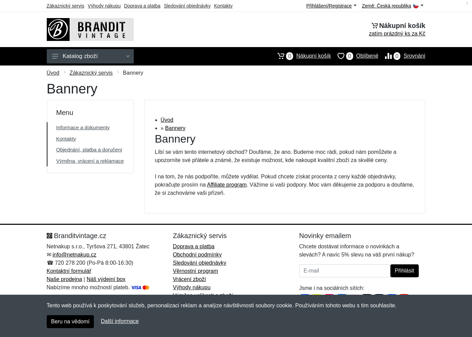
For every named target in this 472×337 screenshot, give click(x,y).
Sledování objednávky (187, 6)
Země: (392, 6)
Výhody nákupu (104, 6)
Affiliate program (226, 185)
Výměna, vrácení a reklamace (90, 161)
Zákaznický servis (65, 6)
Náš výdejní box (106, 279)
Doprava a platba (142, 6)
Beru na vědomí (70, 321)
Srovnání (402, 56)
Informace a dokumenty (83, 127)
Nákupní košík (301, 56)
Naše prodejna (64, 279)
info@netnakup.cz (74, 255)
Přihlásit (404, 271)
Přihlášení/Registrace (331, 5)
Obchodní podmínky (197, 255)
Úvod (53, 73)
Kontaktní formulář (69, 271)
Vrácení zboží (189, 279)
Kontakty (223, 6)
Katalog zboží (90, 56)
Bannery (175, 128)
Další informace (120, 321)
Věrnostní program (195, 271)
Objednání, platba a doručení (89, 149)
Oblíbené (354, 56)
